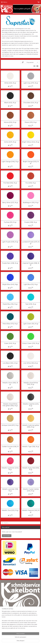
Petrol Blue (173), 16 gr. (10, 324)
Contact (3, 630)
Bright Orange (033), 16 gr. (31, 162)
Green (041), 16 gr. (10, 343)
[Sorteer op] (30, 62)
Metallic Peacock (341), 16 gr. (30, 511)
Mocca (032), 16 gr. (10, 122)
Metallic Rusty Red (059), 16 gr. (30, 468)
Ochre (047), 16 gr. (10, 142)
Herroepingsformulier (6, 628)
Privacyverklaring (5, 619)
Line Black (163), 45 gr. (10, 363)
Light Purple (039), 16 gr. (10, 242)
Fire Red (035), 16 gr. (10, 183)
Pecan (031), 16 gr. (31, 122)
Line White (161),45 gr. (30, 363)
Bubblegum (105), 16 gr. (31, 202)
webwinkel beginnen (27, 638)
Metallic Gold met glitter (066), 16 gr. (30, 426)
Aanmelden (6, 535)
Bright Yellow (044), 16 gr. (30, 142)
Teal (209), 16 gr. (30, 304)
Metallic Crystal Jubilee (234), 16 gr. (31, 490)
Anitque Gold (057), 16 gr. (10, 425)
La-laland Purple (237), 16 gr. (30, 242)
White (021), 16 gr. (10, 83)
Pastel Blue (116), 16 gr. (10, 304)
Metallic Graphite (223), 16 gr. (31, 405)
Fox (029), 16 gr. (31, 183)
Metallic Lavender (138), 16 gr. (10, 490)
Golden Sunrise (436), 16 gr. (10, 447)
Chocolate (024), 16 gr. (30, 102)
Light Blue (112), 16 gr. (31, 284)
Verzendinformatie (6, 627)
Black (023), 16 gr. (10, 102)
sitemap (19, 638)
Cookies (3, 621)
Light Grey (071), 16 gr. (30, 83)
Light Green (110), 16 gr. (31, 324)
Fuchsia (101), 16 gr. (10, 222)
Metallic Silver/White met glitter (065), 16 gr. (10, 405)
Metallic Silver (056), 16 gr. (10, 383)
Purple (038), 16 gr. (30, 222)
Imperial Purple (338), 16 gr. (30, 264)
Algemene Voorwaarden (7, 617)
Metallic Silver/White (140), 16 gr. (31, 383)
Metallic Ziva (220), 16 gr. (10, 510)
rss (21, 638)
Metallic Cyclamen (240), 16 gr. (10, 468)
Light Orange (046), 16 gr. (10, 161)
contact (21, 54)
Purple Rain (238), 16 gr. (10, 263)
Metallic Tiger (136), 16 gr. (30, 446)
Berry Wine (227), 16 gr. (10, 202)
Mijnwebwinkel (20, 641)
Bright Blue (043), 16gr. (10, 284)
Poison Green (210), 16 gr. (30, 343)
